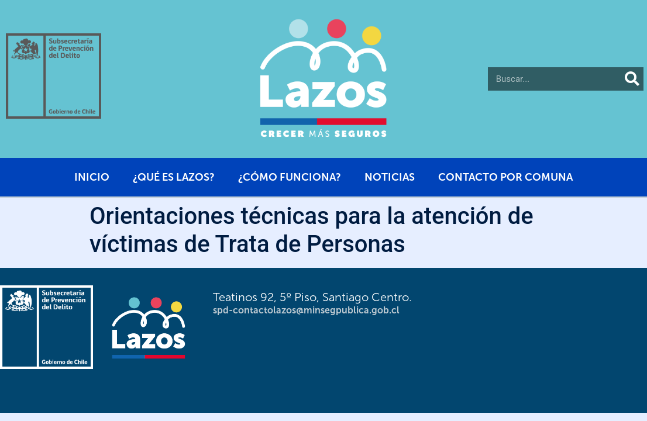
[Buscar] (631, 79)
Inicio (91, 177)
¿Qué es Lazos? (174, 177)
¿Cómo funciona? (289, 177)
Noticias (389, 177)
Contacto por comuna (505, 177)
